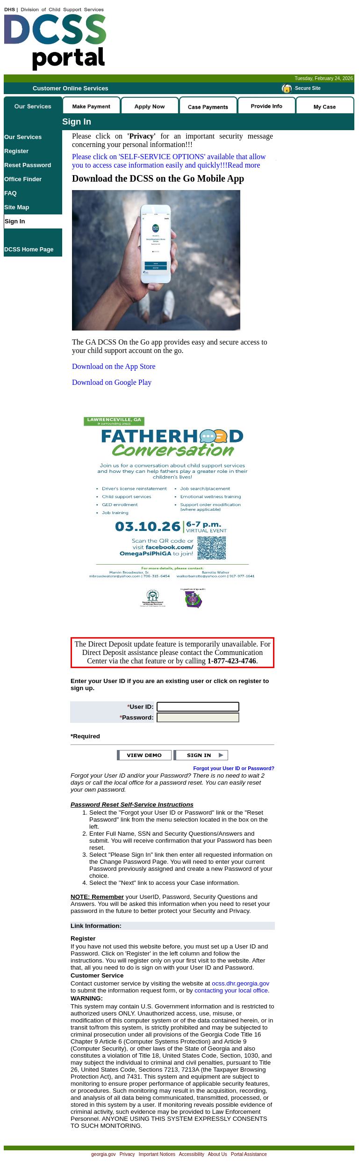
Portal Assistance (249, 1154)
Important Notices (157, 1154)
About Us (217, 1154)
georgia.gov (103, 1154)
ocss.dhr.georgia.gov (240, 983)
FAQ (10, 193)
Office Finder (23, 179)
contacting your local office (231, 990)
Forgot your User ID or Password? (234, 768)
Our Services (23, 136)
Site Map (16, 207)
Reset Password (27, 165)
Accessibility (191, 1154)
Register (16, 150)
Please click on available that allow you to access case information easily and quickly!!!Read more (169, 161)
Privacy (127, 1154)
